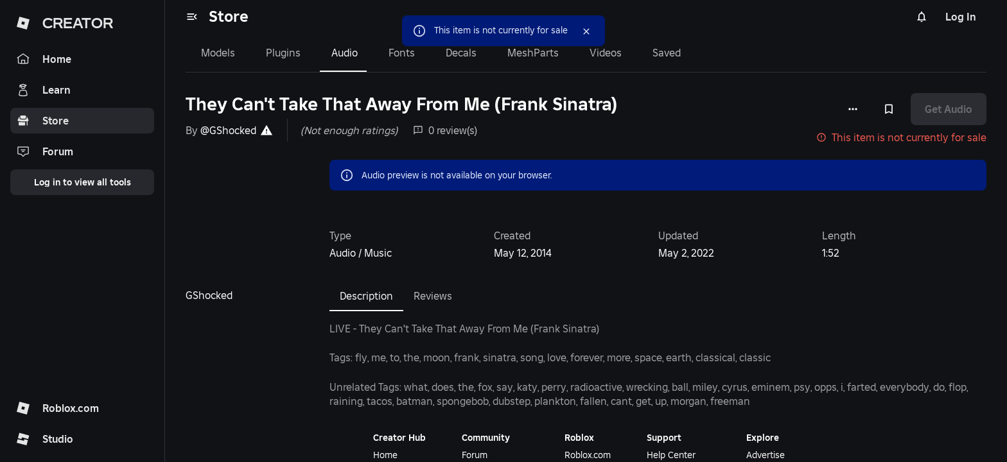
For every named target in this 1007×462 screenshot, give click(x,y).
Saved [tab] (666, 52)
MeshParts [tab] (533, 52)
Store (229, 16)
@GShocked (228, 130)
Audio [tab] (344, 52)
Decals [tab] (461, 52)
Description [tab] (366, 295)
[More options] (853, 109)
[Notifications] (921, 16)
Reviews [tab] (433, 295)
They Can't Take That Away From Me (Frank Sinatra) (401, 104)
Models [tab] (218, 52)
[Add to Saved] (889, 109)
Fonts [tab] (402, 52)
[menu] (192, 16)
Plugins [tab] (283, 52)
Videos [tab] (606, 52)
